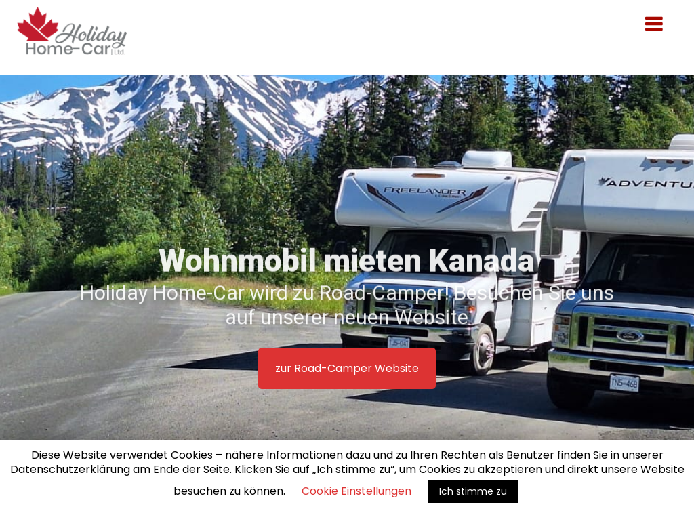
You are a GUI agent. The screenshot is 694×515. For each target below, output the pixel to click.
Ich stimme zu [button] (473, 491)
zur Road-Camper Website (347, 368)
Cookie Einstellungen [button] (356, 491)
